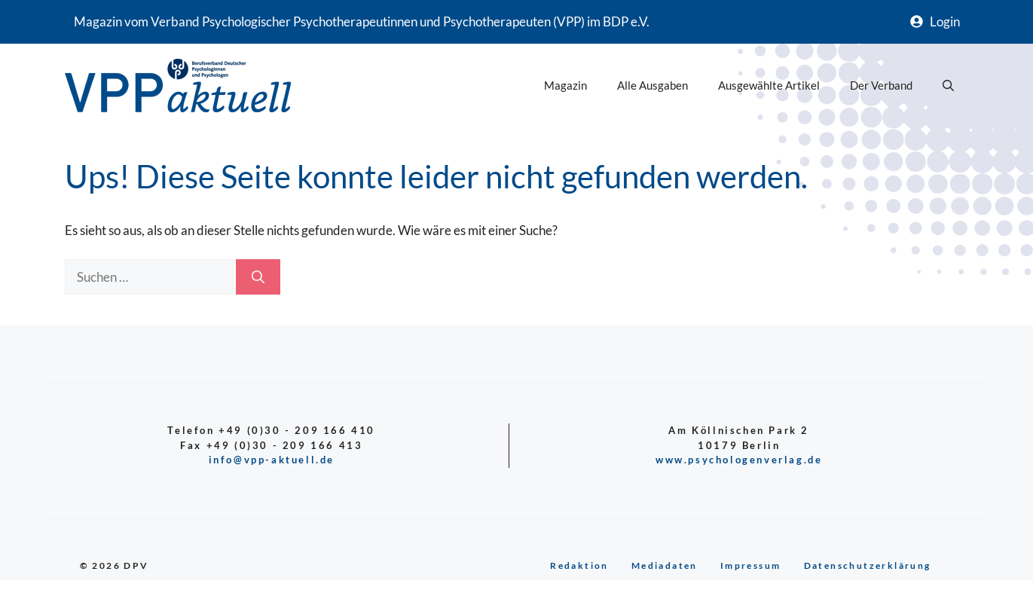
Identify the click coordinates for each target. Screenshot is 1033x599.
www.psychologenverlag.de (739, 460)
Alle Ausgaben (652, 85)
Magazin (565, 85)
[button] (948, 85)
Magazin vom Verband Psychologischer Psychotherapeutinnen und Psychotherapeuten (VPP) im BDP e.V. (361, 21)
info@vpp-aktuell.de (272, 460)
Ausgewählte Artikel (769, 85)
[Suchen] (258, 277)
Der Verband (881, 85)
